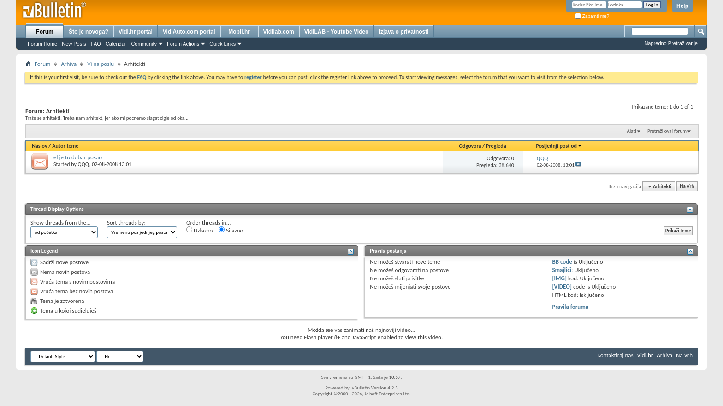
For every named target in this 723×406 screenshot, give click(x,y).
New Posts (74, 43)
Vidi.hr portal (136, 32)
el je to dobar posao (77, 157)
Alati (631, 131)
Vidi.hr (645, 355)
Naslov (39, 146)
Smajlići (561, 270)
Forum (44, 32)
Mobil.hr (239, 32)
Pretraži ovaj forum (667, 131)
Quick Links (222, 43)
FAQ (96, 43)
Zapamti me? (592, 16)
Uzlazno (199, 230)
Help (682, 6)
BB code (562, 261)
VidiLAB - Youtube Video (336, 32)
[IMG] (559, 278)
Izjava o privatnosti (404, 32)
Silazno (231, 230)
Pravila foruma (570, 306)
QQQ (83, 164)
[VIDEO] (562, 286)
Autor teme (65, 146)
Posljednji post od (559, 146)
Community (144, 43)
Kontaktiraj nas (615, 355)
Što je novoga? (88, 32)
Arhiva (69, 63)
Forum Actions (183, 43)
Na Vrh (687, 187)
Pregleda (496, 146)
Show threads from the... (60, 222)
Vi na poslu (100, 63)
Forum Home (42, 43)
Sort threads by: (126, 222)
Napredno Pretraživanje (671, 43)
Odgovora (470, 146)
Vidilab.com (278, 32)
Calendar (116, 43)
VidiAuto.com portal (189, 32)
